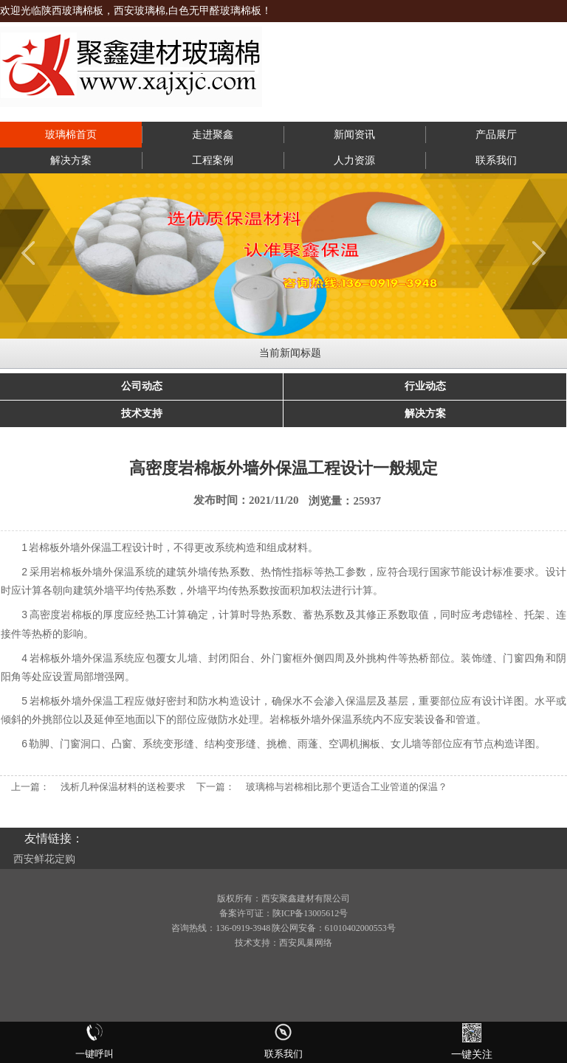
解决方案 (71, 160)
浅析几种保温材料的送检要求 (123, 786)
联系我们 (496, 160)
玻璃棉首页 (71, 134)
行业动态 (425, 386)
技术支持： (257, 943)
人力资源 (354, 160)
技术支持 (141, 413)
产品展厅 (496, 134)
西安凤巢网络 (305, 943)
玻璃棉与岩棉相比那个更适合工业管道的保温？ (346, 786)
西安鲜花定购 (44, 859)
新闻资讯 (354, 134)
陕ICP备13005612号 (310, 913)
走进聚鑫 (212, 134)
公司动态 (141, 386)
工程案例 (212, 160)
